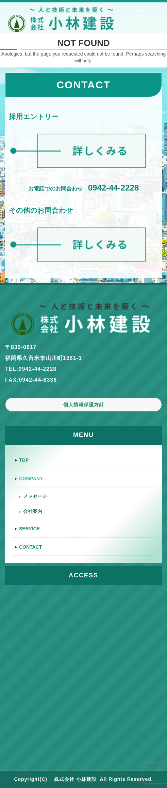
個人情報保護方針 (83, 404)
